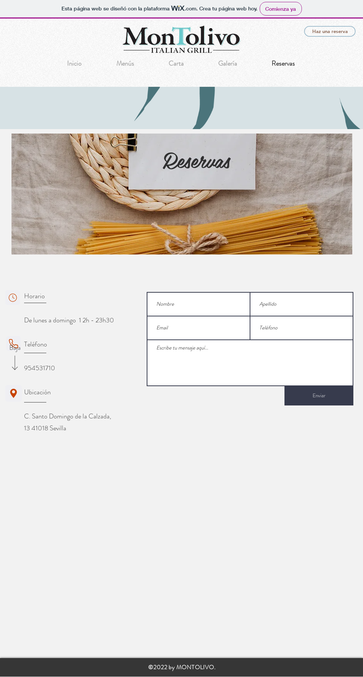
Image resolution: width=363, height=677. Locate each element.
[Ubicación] (13, 393)
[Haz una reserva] (330, 31)
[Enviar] (318, 395)
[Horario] (12, 297)
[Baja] (15, 348)
